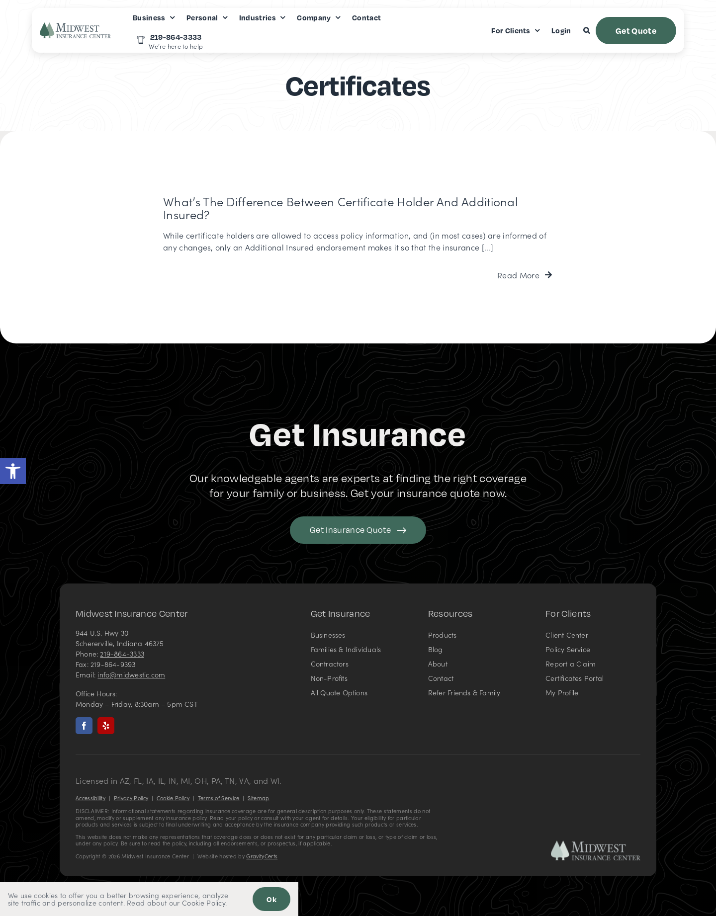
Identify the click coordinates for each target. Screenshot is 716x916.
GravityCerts (261, 856)
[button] (13, 471)
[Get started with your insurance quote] (358, 530)
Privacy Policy (131, 798)
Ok (271, 899)
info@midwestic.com (131, 674)
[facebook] (84, 725)
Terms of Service (219, 798)
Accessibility (90, 798)
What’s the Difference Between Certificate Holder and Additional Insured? (340, 207)
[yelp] (105, 725)
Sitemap (258, 798)
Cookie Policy (173, 798)
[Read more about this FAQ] (524, 275)
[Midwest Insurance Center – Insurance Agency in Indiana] (595, 844)
